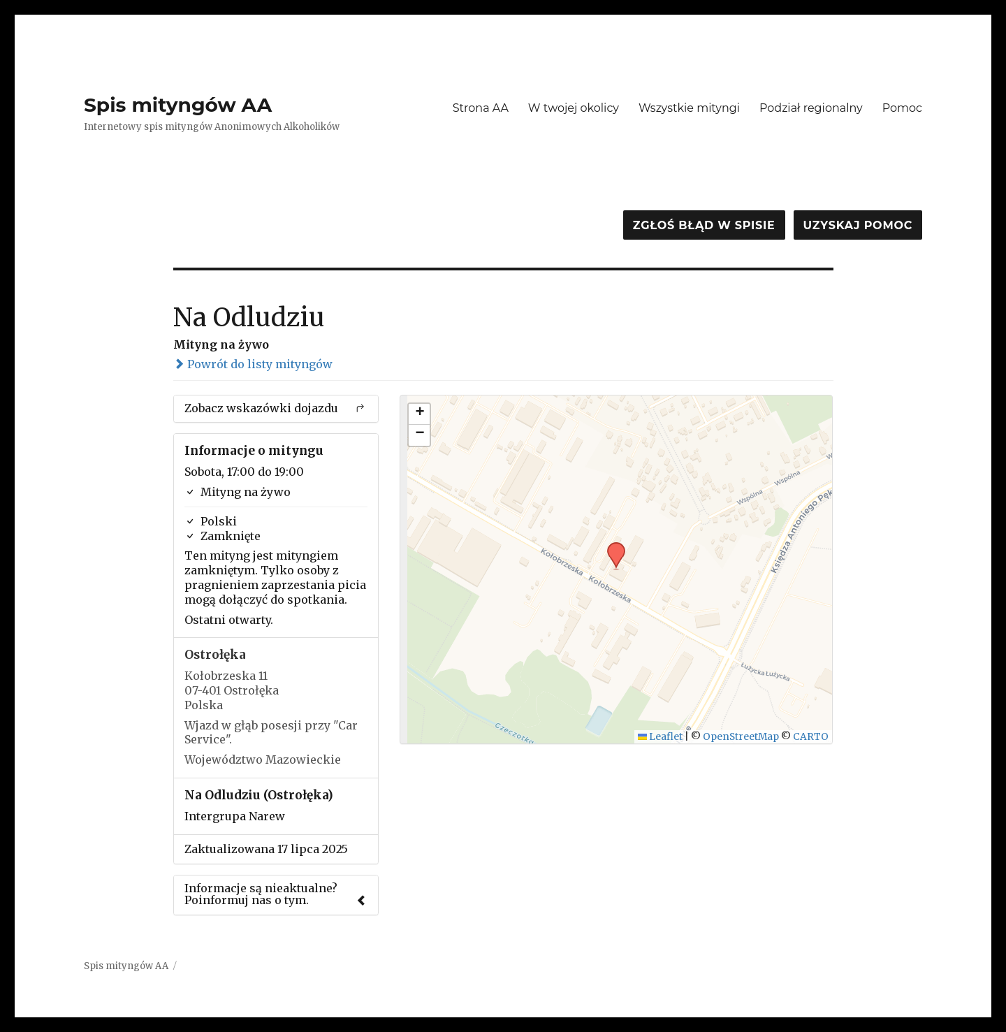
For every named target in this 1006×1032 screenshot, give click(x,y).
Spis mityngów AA (178, 105)
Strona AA (481, 108)
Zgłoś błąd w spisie (704, 225)
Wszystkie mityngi (689, 108)
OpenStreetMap (741, 737)
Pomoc (902, 108)
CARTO (811, 737)
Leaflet (660, 737)
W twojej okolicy (573, 108)
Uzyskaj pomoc (857, 225)
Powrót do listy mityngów (253, 364)
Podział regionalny (811, 108)
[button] (611, 546)
